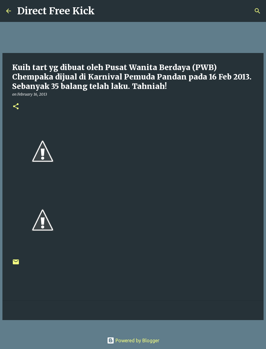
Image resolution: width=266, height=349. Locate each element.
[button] (16, 107)
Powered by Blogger (133, 340)
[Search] (103, 11)
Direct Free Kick (56, 11)
